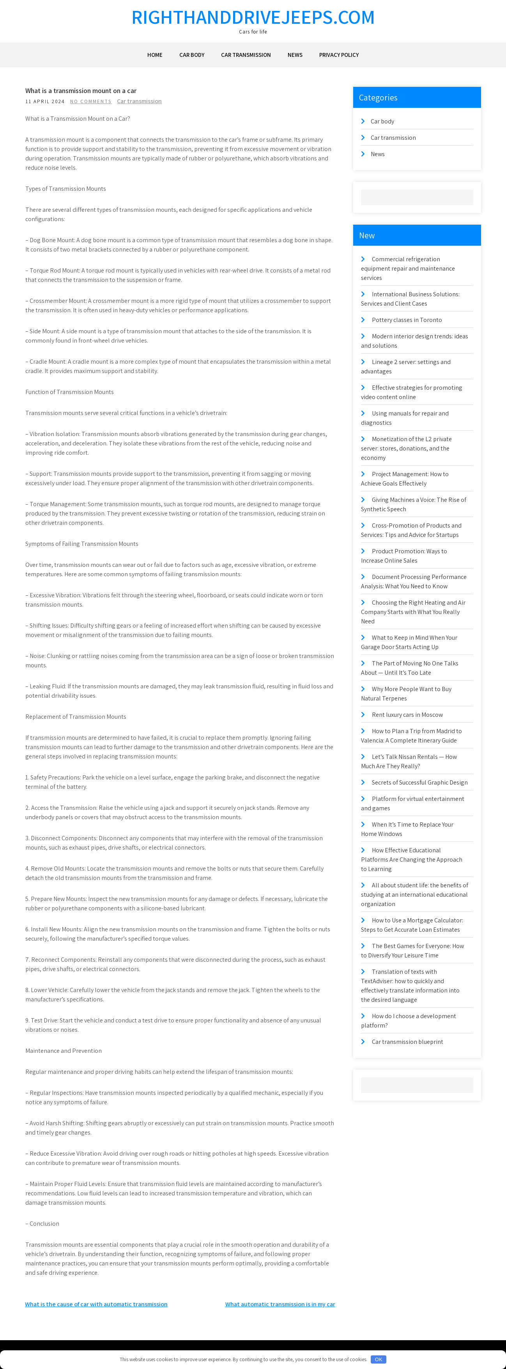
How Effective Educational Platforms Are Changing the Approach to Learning (411, 859)
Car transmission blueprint (407, 1042)
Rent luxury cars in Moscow (407, 715)
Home (155, 54)
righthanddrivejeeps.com (253, 16)
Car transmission (246, 54)
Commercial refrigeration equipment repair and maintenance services (408, 268)
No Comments (100, 101)
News (295, 54)
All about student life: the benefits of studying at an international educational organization (414, 894)
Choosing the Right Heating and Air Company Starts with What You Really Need (413, 611)
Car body (191, 54)
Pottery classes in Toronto (407, 320)
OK (378, 1359)
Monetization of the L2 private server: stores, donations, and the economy (406, 448)
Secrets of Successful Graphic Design (420, 782)
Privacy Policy (339, 54)
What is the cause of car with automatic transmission (96, 1304)
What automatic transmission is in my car (280, 1304)
